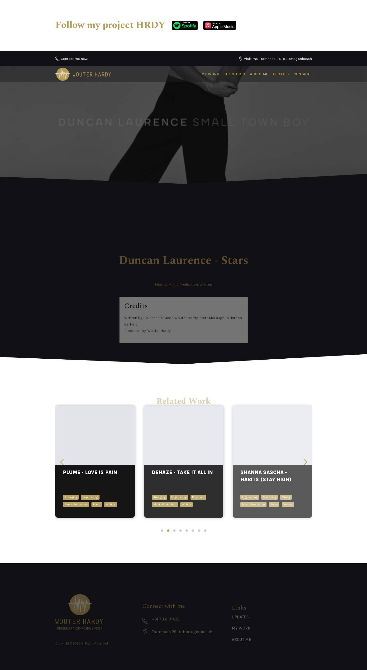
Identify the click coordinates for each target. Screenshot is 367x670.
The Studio (234, 74)
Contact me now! (74, 59)
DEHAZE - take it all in (182, 472)
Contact (302, 74)
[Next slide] (305, 462)
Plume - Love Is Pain (90, 472)
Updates (281, 74)
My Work (210, 74)
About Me (259, 74)
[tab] (162, 530)
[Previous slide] (61, 462)
